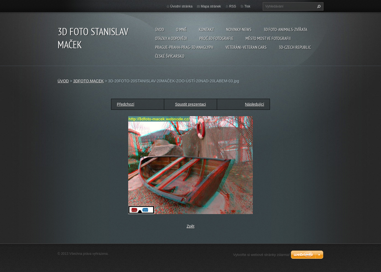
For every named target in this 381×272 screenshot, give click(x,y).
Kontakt (206, 29)
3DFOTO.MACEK (88, 81)
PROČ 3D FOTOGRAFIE (216, 38)
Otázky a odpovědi (171, 38)
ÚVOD (159, 29)
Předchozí (125, 104)
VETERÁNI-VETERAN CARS (246, 47)
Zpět (190, 226)
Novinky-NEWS (238, 29)
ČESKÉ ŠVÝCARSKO (169, 56)
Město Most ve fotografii (268, 38)
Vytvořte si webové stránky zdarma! (261, 255)
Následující (254, 104)
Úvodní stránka (181, 6)
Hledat (318, 6)
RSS (232, 6)
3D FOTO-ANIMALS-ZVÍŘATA (285, 29)
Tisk (247, 6)
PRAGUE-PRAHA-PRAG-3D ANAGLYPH (184, 47)
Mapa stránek (211, 6)
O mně (181, 29)
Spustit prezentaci (190, 104)
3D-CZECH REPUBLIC (295, 47)
